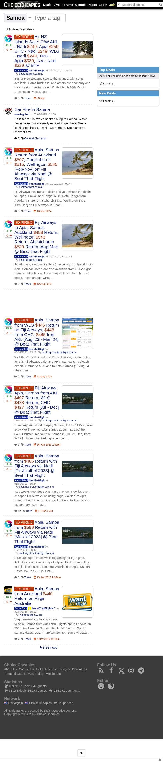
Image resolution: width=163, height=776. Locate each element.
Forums (67, 4)
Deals (47, 4)
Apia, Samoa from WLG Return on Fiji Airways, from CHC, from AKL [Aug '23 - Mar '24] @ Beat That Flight (36, 332)
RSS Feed (48, 647)
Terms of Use (13, 673)
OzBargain (13, 703)
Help (39, 669)
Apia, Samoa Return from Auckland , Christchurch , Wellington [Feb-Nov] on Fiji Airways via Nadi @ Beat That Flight (36, 164)
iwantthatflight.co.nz (30, 614)
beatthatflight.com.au (31, 73)
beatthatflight (37, 70)
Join (112, 4)
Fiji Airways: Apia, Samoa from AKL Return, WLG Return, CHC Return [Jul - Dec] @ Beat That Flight (36, 399)
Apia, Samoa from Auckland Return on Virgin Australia (36, 596)
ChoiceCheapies (38, 703)
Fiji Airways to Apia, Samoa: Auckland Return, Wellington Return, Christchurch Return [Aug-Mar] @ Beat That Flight (36, 237)
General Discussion (35, 138)
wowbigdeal (21, 114)
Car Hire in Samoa (32, 109)
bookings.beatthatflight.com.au (59, 352)
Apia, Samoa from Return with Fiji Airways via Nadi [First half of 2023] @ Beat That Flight (36, 466)
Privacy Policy (33, 673)
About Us (10, 669)
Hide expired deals (20, 29)
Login (103, 4)
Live (57, 4)
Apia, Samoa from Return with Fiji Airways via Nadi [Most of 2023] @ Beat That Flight (36, 532)
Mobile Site (53, 673)
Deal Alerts (79, 669)
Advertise (51, 669)
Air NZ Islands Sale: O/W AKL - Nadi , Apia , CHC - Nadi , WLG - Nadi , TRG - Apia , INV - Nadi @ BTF (37, 51)
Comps (80, 4)
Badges (64, 669)
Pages (92, 4)
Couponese (63, 703)
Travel (27, 98)
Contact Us (26, 669)
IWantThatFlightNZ (43, 608)
